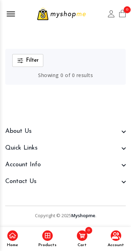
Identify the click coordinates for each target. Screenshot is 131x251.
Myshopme (83, 215)
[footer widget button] (65, 131)
